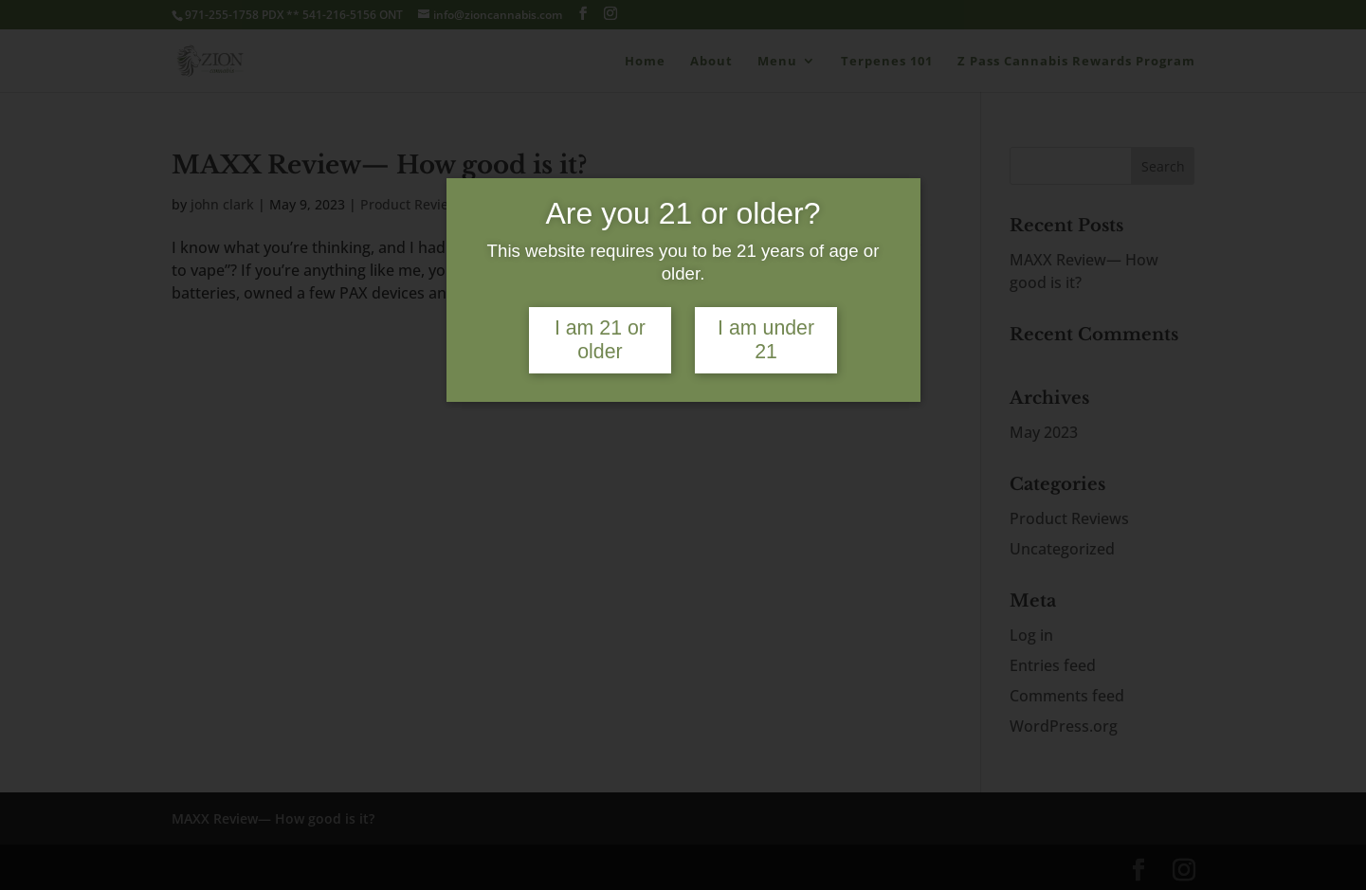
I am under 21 (766, 340)
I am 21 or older (600, 340)
